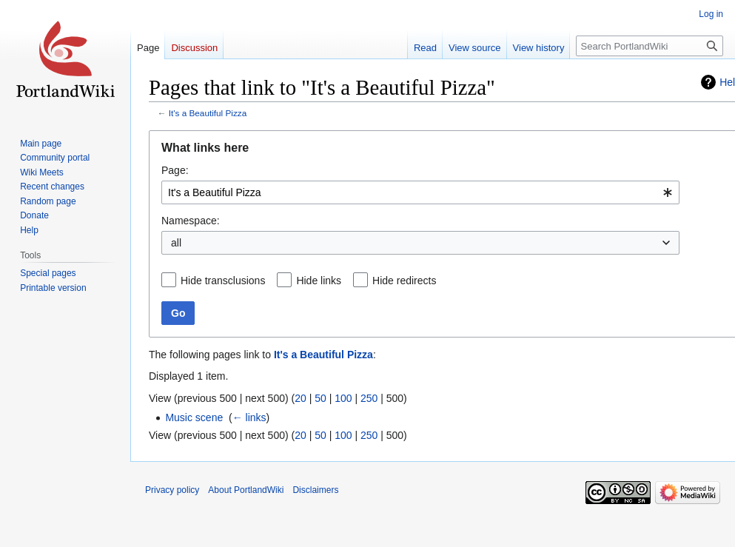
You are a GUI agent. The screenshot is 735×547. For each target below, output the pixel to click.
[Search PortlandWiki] (649, 46)
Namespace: (190, 220)
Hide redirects (404, 280)
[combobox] (420, 192)
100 (343, 398)
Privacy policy (172, 490)
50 (320, 398)
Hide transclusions (223, 280)
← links (249, 417)
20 (300, 398)
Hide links (318, 280)
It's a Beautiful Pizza (207, 113)
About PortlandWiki (245, 490)
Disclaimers (315, 490)
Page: (175, 170)
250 (368, 398)
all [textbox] (176, 243)
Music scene (194, 417)
